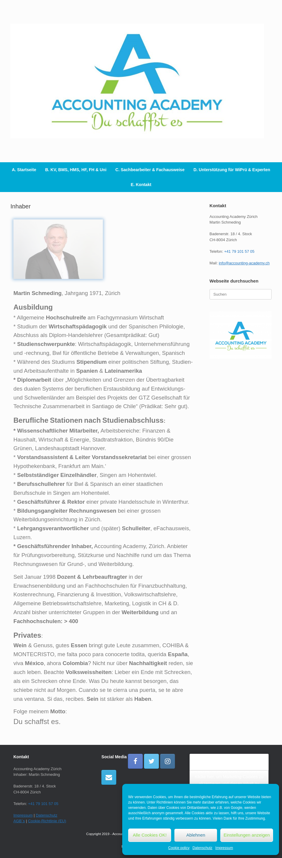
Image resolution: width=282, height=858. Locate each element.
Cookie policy (178, 848)
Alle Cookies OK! (150, 834)
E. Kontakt (141, 184)
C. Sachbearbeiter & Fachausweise (150, 169)
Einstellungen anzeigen (247, 834)
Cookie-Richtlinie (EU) (47, 821)
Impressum (224, 848)
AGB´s (19, 821)
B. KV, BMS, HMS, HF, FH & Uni (75, 169)
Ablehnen (195, 834)
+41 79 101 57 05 (239, 251)
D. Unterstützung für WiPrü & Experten (231, 169)
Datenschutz (203, 848)
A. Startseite (24, 169)
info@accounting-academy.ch (244, 263)
